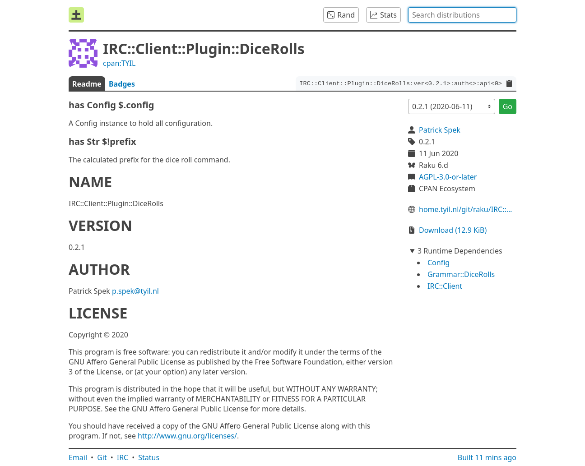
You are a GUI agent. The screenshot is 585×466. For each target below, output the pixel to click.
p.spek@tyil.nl (135, 291)
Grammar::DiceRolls (461, 274)
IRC (123, 457)
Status (148, 457)
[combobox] (462, 15)
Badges (122, 84)
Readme (87, 84)
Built (487, 457)
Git (102, 457)
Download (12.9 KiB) (453, 230)
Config (438, 263)
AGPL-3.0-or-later (448, 177)
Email (78, 457)
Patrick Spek (439, 130)
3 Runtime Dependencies (460, 251)
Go (507, 106)
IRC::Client (444, 286)
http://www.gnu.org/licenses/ (187, 436)
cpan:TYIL (119, 63)
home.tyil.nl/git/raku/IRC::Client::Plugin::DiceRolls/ (467, 209)
